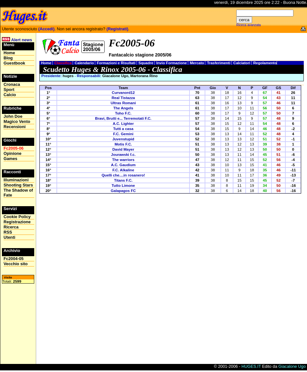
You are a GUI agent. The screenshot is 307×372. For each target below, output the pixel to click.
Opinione (12, 153)
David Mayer (123, 149)
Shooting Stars (18, 185)
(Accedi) (46, 28)
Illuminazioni (16, 179)
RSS (8, 232)
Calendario (85, 63)
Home (46, 63)
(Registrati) (117, 28)
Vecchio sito (16, 263)
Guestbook (14, 63)
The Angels (123, 108)
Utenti (9, 237)
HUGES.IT (251, 366)
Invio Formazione (172, 63)
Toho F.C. (123, 113)
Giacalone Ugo (292, 366)
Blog (8, 57)
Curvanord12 (123, 93)
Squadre (146, 63)
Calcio (10, 94)
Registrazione (17, 221)
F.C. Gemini (123, 134)
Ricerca (11, 227)
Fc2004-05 (14, 258)
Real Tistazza (123, 98)
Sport (9, 89)
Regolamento (265, 63)
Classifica (63, 63)
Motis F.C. (123, 144)
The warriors (123, 160)
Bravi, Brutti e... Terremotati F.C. (123, 118)
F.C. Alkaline (123, 170)
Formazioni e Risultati (117, 63)
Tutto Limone (123, 185)
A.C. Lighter (123, 124)
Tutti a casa (123, 129)
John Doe (13, 116)
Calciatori (242, 63)
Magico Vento (17, 121)
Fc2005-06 (14, 148)
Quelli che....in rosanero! (123, 175)
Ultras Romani (123, 103)
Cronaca (12, 84)
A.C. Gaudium (123, 165)
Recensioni (15, 126)
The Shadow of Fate (18, 192)
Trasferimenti (219, 63)
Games (10, 158)
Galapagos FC (123, 191)
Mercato (197, 63)
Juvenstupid (123, 139)
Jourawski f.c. (123, 154)
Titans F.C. (123, 180)
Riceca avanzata (248, 25)
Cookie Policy (17, 216)
